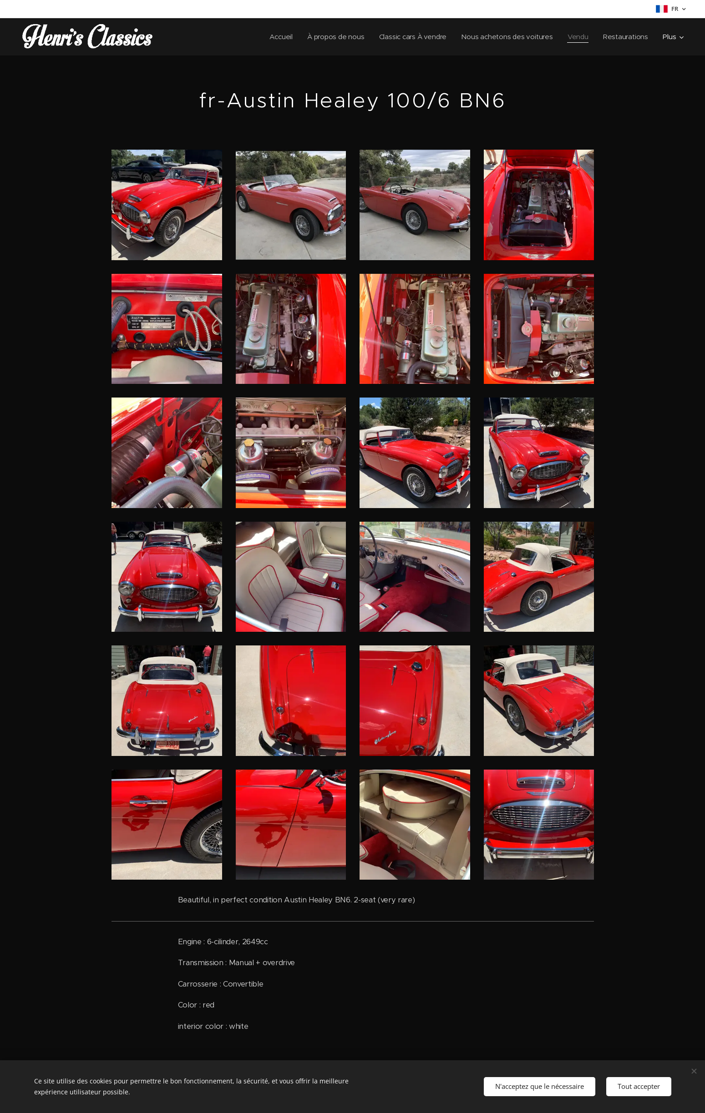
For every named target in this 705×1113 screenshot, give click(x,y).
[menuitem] (275, 36)
